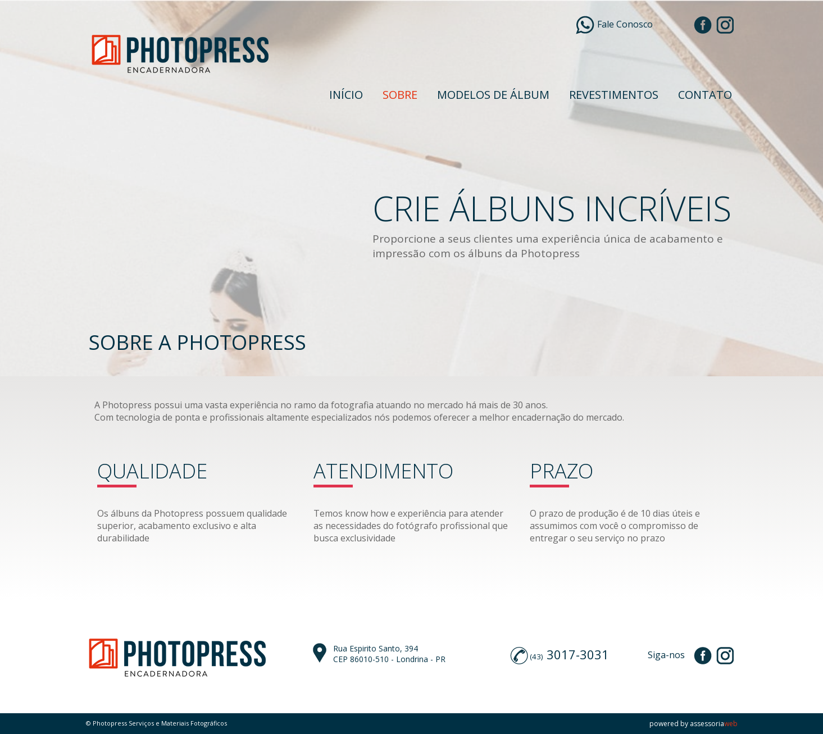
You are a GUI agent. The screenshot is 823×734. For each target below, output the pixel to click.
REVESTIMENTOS (613, 94)
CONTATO (705, 94)
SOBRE (400, 94)
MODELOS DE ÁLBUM (493, 94)
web (731, 723)
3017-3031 (578, 654)
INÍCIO (346, 94)
